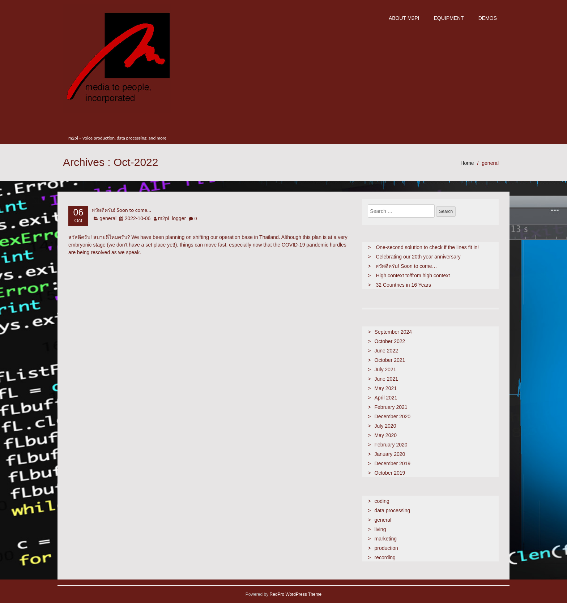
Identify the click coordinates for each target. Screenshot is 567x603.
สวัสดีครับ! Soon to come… (121, 210)
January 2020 (390, 454)
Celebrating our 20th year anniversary (418, 257)
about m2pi (404, 18)
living (380, 529)
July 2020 (385, 426)
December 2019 (393, 463)
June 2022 (386, 351)
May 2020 (386, 435)
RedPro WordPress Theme (294, 594)
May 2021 (386, 388)
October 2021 (390, 360)
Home (467, 163)
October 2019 (390, 473)
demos (487, 18)
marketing (386, 539)
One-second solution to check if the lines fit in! (427, 247)
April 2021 (386, 398)
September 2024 (393, 332)
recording (385, 557)
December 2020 (393, 416)
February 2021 (391, 407)
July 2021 (385, 369)
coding (382, 501)
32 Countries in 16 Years (403, 285)
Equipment (449, 18)
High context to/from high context (413, 275)
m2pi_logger (172, 218)
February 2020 (391, 445)
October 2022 (390, 341)
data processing (392, 510)
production (386, 548)
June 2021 (386, 379)
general (490, 163)
